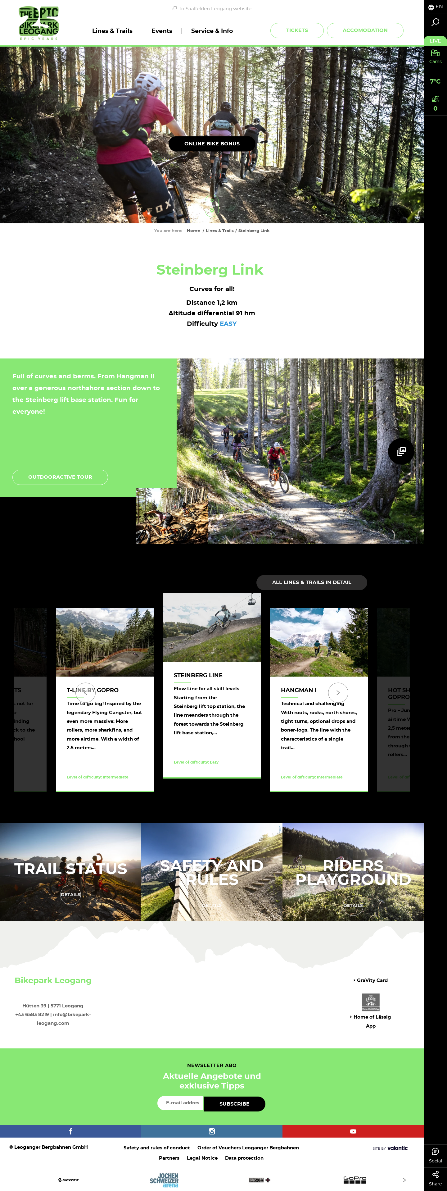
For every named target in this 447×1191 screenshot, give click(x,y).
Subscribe (234, 1104)
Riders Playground (353, 872)
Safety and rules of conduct (157, 1148)
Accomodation (365, 30)
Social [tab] (435, 1155)
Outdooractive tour (60, 477)
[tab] (435, 6)
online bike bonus (212, 143)
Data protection (244, 1158)
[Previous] (85, 692)
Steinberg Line (198, 675)
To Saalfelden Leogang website (212, 8)
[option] (211, 700)
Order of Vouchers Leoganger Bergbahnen (248, 1148)
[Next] (338, 692)
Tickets (297, 30)
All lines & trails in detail (311, 582)
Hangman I (299, 690)
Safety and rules (212, 872)
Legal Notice (202, 1158)
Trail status (70, 868)
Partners (169, 1158)
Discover (204, 784)
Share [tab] (435, 1178)
